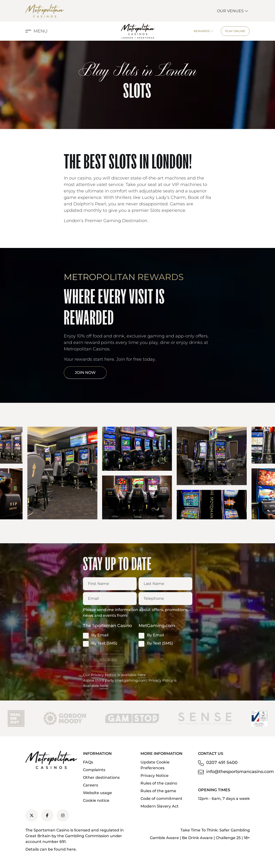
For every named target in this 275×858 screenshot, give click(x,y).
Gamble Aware (164, 838)
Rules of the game (158, 791)
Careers (90, 785)
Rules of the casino (158, 783)
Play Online (235, 31)
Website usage (97, 793)
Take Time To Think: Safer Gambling (215, 830)
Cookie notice (96, 800)
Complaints (94, 770)
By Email (95, 635)
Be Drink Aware (197, 838)
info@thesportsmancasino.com (240, 771)
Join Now (85, 372)
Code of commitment (161, 798)
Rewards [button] (203, 31)
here (142, 675)
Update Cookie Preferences (155, 765)
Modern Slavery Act (159, 806)
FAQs (88, 762)
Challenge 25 (228, 838)
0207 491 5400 (222, 762)
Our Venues (232, 11)
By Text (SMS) (100, 643)
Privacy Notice (154, 775)
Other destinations (101, 777)
